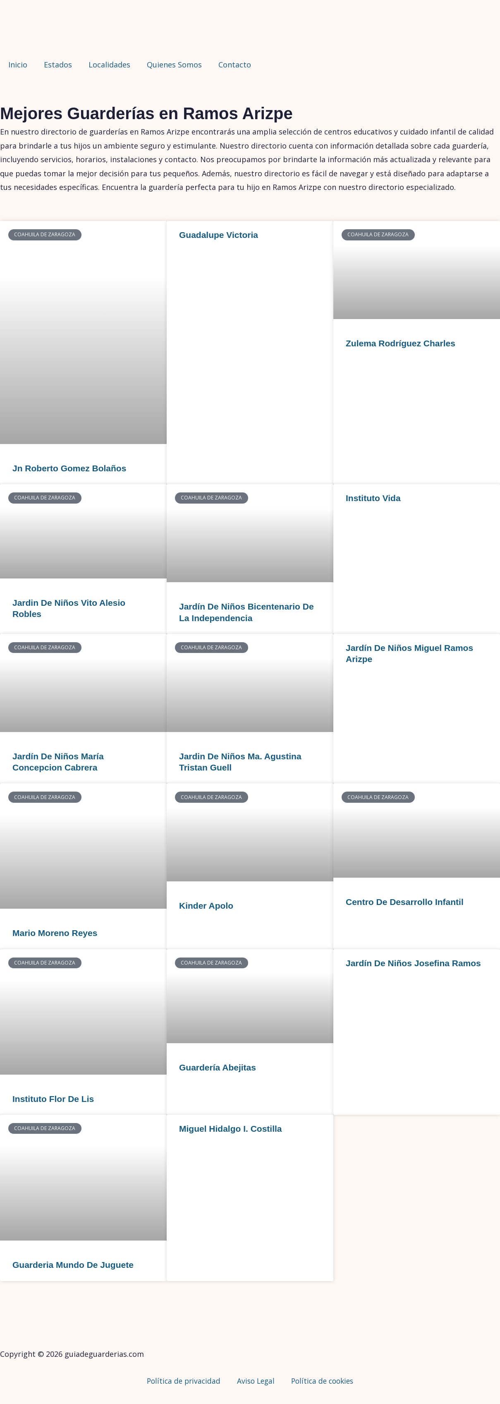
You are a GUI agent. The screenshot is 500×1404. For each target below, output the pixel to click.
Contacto (234, 65)
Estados (58, 65)
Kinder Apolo (206, 905)
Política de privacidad (180, 1381)
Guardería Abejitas (217, 1067)
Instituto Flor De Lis (53, 1099)
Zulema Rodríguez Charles (400, 343)
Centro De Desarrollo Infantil (405, 902)
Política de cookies (325, 1381)
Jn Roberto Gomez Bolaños (69, 468)
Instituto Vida (373, 498)
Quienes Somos (174, 65)
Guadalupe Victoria (218, 235)
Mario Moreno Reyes (54, 933)
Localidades (109, 65)
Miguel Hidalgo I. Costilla (230, 1128)
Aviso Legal (255, 1381)
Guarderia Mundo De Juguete (73, 1265)
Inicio (17, 65)
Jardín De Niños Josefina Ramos (413, 963)
